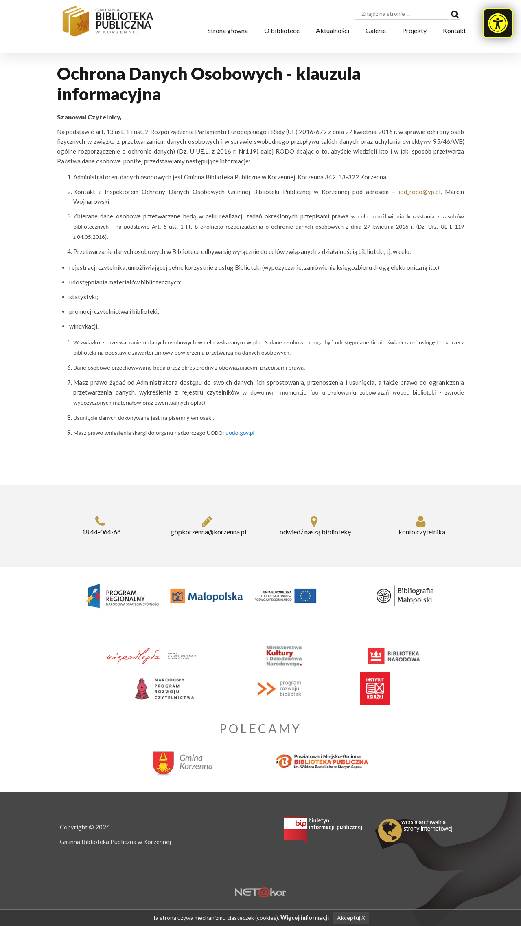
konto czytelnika (421, 525)
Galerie (376, 30)
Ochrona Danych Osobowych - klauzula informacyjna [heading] (209, 83)
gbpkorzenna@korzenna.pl (207, 525)
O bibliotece (282, 30)
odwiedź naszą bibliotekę (314, 525)
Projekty (414, 30)
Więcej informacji (305, 918)
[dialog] (260, 275)
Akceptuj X (350, 918)
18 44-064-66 (100, 525)
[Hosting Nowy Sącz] (260, 891)
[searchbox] (402, 14)
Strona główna (228, 30)
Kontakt (454, 30)
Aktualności (332, 30)
